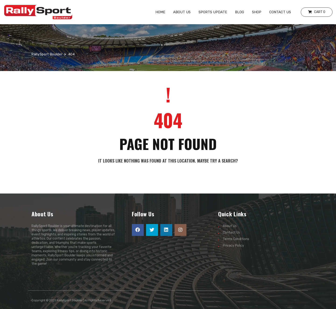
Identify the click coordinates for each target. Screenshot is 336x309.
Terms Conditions (236, 239)
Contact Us (231, 232)
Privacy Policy (233, 246)
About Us (230, 226)
